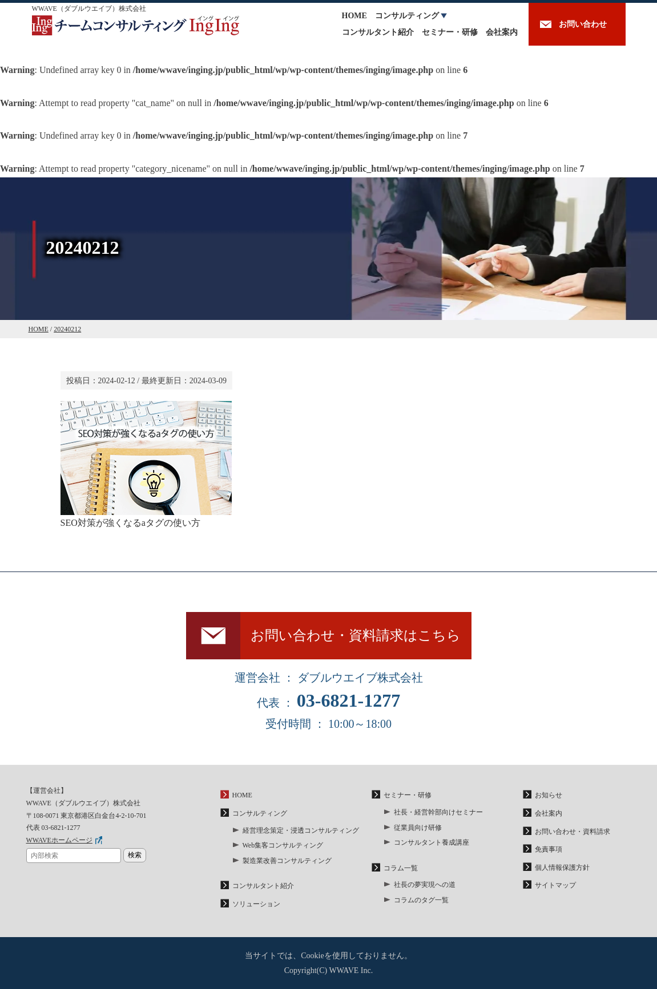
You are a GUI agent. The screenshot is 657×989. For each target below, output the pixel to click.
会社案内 (502, 32)
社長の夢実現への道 (425, 885)
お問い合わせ (583, 24)
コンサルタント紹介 (378, 32)
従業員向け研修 (418, 828)
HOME (354, 15)
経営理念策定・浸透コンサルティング (301, 830)
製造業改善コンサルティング (287, 861)
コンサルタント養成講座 (431, 842)
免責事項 (548, 849)
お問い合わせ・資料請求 (572, 832)
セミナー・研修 (450, 32)
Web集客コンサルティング (283, 845)
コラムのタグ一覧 (421, 900)
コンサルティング (407, 15)
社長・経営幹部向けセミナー (438, 812)
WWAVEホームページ (59, 840)
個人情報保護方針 (562, 868)
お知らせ (548, 795)
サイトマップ (555, 885)
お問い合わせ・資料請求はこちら (356, 635)
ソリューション (256, 904)
